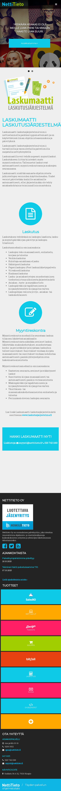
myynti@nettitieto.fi (14, 763)
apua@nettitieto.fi (13, 750)
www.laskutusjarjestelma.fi (37, 415)
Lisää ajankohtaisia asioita (15, 579)
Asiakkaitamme (29, 43)
